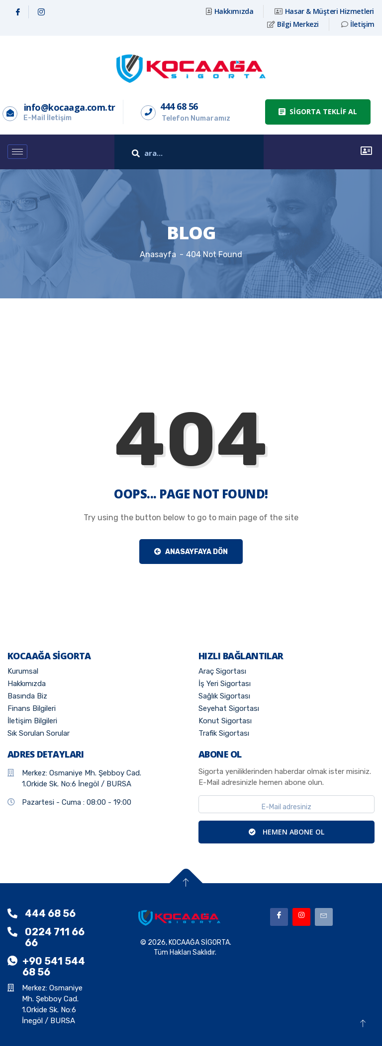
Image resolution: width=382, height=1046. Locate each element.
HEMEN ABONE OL (286, 832)
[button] (318, 112)
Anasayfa (158, 254)
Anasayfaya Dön (191, 552)
